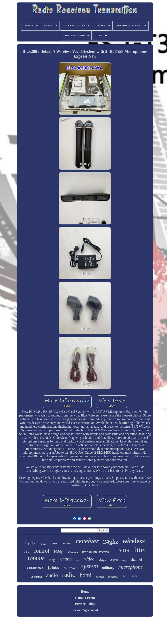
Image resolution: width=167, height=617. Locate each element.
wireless (134, 541)
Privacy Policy (85, 604)
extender (100, 576)
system (89, 566)
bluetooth (73, 552)
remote (36, 558)
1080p (58, 552)
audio (52, 575)
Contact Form (85, 597)
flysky (30, 542)
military (108, 568)
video (89, 559)
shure (53, 543)
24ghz (110, 541)
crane (66, 559)
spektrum (36, 576)
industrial (113, 576)
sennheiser (130, 576)
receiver (87, 541)
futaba (54, 567)
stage (102, 559)
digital (114, 560)
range (52, 560)
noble (26, 552)
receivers (35, 567)
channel (136, 559)
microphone (130, 567)
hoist (78, 560)
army (124, 560)
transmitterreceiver (96, 552)
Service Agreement (85, 610)
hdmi (86, 575)
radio (69, 574)
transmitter (131, 550)
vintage (43, 544)
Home (85, 591)
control (41, 551)
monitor (67, 543)
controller (70, 568)
